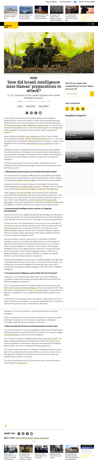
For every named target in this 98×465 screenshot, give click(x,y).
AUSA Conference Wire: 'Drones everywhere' (32, 438)
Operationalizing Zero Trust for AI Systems (79, 134)
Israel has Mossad (11, 228)
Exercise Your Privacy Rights (87, 1)
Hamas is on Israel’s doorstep (20, 193)
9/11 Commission (37, 290)
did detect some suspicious (28, 136)
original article (22, 363)
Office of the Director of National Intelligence (20, 288)
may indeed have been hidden (25, 180)
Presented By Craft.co (73, 160)
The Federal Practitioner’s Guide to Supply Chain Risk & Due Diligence (78, 156)
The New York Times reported (36, 139)
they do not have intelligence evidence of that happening (37, 189)
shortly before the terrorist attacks (39, 143)
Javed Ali (20, 101)
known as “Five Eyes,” (50, 339)
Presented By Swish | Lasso (74, 137)
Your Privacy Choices (68, 2)
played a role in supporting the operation (25, 187)
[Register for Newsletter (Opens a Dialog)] (92, 93)
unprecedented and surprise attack (35, 125)
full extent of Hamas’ (14, 125)
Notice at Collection (51, 1)
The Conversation (30, 101)
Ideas (34, 78)
